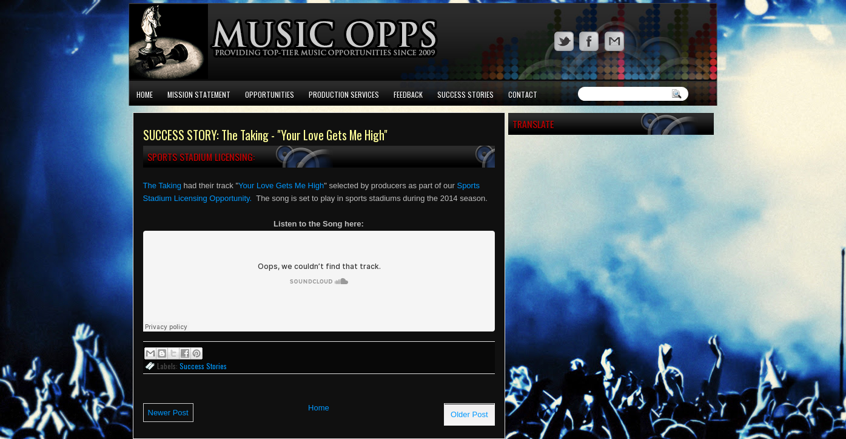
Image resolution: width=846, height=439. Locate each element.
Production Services (344, 94)
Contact (522, 94)
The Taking (162, 185)
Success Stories (465, 94)
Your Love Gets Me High (281, 185)
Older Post (469, 414)
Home (144, 94)
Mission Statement (198, 94)
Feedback (408, 94)
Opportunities (269, 94)
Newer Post (168, 412)
